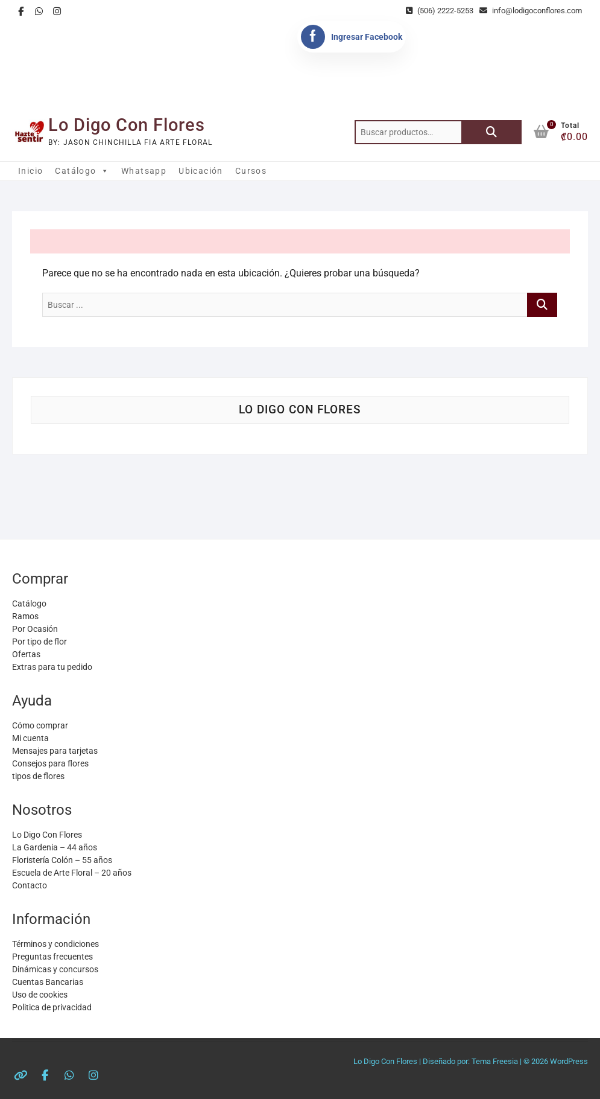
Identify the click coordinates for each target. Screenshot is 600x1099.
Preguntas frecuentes (52, 956)
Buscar (491, 132)
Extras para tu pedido (52, 667)
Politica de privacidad (52, 1007)
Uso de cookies (40, 994)
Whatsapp (143, 171)
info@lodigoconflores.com (530, 10)
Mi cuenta (30, 738)
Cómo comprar (40, 725)
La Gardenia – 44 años (54, 847)
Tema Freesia (495, 1061)
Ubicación (200, 171)
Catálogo (82, 171)
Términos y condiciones (55, 944)
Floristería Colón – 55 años (62, 860)
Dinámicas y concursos (55, 969)
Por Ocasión (35, 629)
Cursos (251, 171)
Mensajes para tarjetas (55, 751)
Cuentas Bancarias (47, 982)
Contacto (29, 885)
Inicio (30, 171)
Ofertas (26, 654)
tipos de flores (38, 776)
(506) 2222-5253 (439, 10)
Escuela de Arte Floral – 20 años (71, 873)
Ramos (25, 616)
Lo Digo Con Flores (126, 125)
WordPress (569, 1061)
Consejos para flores (50, 763)
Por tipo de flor (39, 641)
